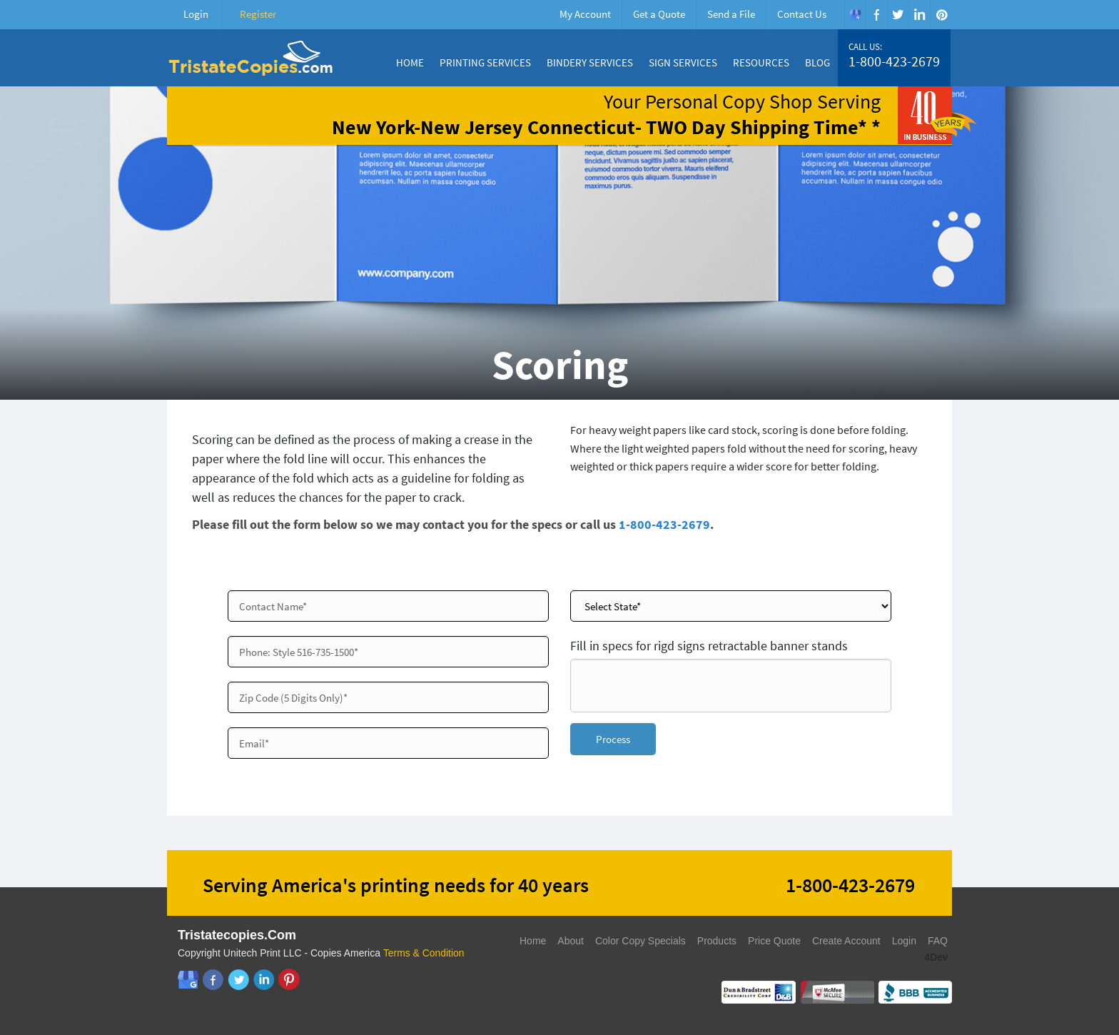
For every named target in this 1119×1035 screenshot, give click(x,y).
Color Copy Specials (640, 940)
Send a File (731, 14)
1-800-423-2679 (894, 61)
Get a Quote (659, 14)
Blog (817, 62)
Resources (761, 62)
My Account (585, 14)
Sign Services (683, 62)
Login (195, 14)
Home (410, 62)
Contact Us (801, 14)
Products (716, 940)
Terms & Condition (424, 953)
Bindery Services (590, 62)
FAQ (938, 940)
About (570, 940)
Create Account (846, 940)
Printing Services (485, 62)
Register (258, 14)
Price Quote (774, 940)
